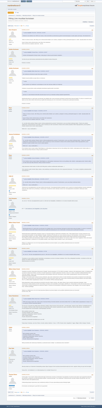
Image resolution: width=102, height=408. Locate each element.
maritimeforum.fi (14, 5)
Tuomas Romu (13, 374)
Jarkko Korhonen (14, 49)
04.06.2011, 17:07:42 (25, 198)
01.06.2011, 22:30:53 (25, 68)
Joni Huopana (13, 198)
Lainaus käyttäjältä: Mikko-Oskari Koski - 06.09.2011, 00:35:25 (36, 298)
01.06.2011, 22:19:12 (25, 49)
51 (26, 25)
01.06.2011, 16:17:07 (25, 29)
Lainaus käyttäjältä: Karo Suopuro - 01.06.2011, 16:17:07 (35, 110)
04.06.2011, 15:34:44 (25, 176)
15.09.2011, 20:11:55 (25, 374)
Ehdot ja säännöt (87, 406)
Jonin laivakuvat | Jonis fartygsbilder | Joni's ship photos (36, 208)
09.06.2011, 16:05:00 (25, 248)
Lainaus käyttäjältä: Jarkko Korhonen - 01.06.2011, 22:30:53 (36, 225)
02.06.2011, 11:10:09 (25, 134)
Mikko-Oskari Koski (14, 222)
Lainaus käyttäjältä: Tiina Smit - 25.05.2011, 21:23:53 (34, 32)
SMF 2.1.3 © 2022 (10, 406)
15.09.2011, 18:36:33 (25, 295)
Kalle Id (11, 176)
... (25, 25)
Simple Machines (17, 406)
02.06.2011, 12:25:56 (25, 155)
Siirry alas (10, 25)
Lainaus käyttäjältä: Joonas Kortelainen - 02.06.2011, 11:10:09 (36, 158)
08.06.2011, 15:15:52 (25, 222)
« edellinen (85, 21)
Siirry (74, 398)
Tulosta (92, 25)
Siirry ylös (10, 392)
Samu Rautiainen (13, 295)
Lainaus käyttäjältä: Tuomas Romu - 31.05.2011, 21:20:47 (35, 52)
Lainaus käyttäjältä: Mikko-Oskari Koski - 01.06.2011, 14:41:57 (36, 71)
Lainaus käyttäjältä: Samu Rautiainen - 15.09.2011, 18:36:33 (36, 330)
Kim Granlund (13, 248)
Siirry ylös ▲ (93, 406)
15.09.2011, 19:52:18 (25, 348)
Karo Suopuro (13, 29)
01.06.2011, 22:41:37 (25, 107)
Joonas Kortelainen (14, 134)
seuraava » (91, 21)
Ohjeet (82, 406)
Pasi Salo (11, 348)
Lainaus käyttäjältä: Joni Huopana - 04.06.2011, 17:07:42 (35, 251)
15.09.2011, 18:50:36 (25, 327)
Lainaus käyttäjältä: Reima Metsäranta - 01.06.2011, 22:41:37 (36, 137)
